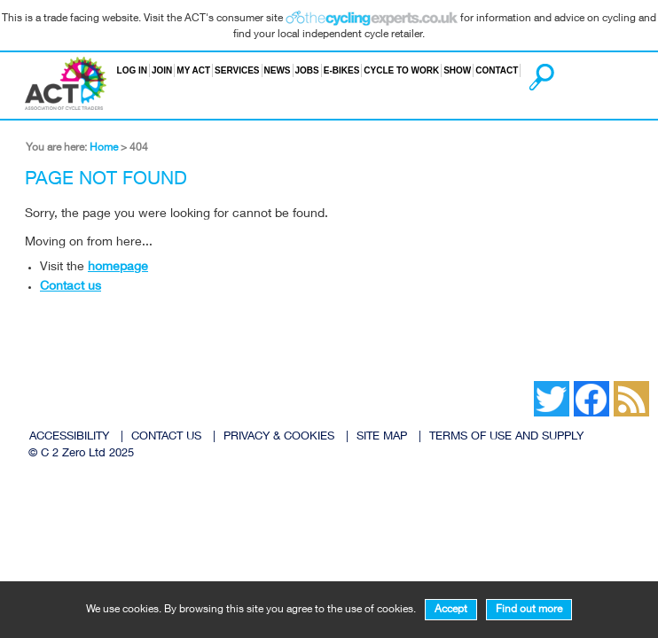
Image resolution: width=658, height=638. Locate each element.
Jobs (307, 70)
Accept (451, 609)
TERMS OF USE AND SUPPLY (506, 437)
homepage (118, 267)
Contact (496, 70)
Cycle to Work (401, 70)
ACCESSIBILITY (69, 437)
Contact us (70, 287)
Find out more (529, 609)
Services (237, 70)
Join (162, 70)
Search (522, 70)
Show (457, 70)
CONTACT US (166, 437)
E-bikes (342, 70)
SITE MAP (381, 437)
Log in (132, 70)
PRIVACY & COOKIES (278, 437)
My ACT (193, 70)
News (277, 70)
